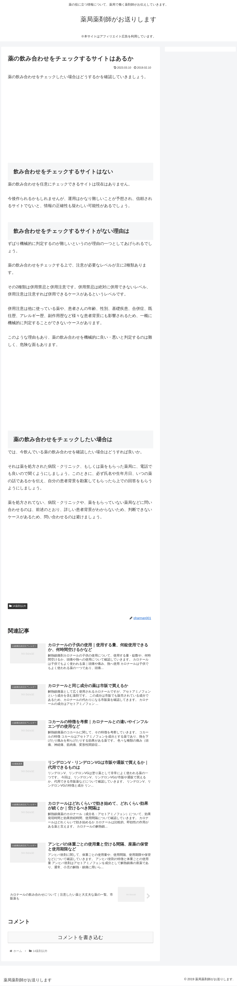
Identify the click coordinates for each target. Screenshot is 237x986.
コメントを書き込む (80, 938)
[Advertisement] (80, 118)
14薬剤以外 (17, 606)
